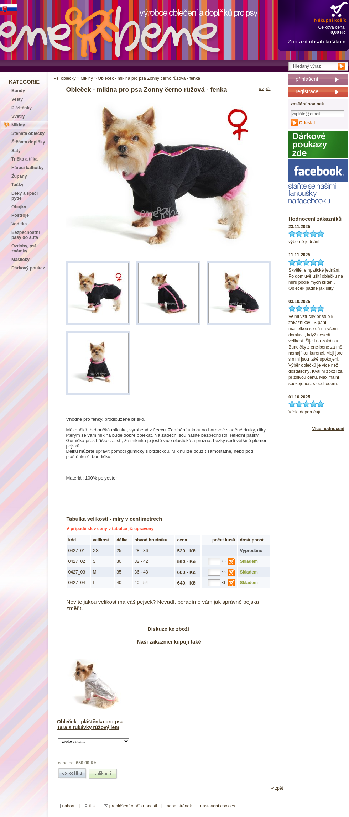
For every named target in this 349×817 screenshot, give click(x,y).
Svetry (18, 116)
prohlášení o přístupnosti (133, 805)
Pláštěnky (21, 107)
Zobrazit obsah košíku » (317, 41)
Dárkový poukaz (28, 268)
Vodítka (19, 223)
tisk (92, 805)
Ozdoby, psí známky (23, 248)
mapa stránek (178, 805)
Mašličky (20, 259)
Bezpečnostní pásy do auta (25, 235)
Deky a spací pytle (24, 196)
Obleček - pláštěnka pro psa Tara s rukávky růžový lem (90, 724)
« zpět (264, 88)
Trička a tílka (24, 159)
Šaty (16, 150)
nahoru (68, 805)
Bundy (18, 90)
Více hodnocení (328, 428)
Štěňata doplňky (28, 142)
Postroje (20, 215)
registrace (307, 91)
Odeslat (307, 122)
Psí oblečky (64, 78)
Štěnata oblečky (28, 133)
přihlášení (307, 79)
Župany (19, 176)
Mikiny (86, 78)
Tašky (17, 184)
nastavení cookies (217, 805)
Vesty (17, 99)
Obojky (18, 206)
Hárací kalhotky (27, 167)
